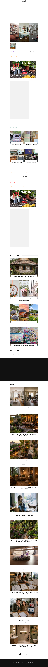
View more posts (34, 52)
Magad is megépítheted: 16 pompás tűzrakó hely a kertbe (17, 144)
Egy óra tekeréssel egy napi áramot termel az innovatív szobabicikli (31, 162)
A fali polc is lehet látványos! (24, 39)
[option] (24, 32)
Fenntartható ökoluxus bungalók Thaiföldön (24, 323)
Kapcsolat (28, 665)
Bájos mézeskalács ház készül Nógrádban (24, 276)
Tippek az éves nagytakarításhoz (24, 567)
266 (25, 654)
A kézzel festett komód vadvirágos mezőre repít (24, 345)
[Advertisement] (24, 13)
